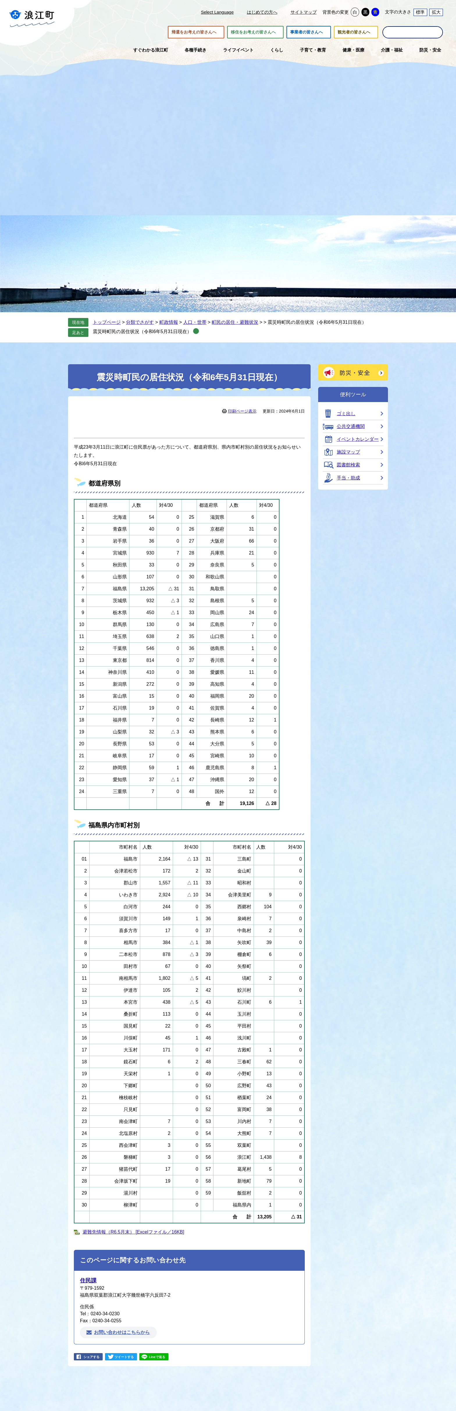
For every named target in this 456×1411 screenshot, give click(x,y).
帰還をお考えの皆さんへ (194, 32)
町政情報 (168, 322)
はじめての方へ (262, 12)
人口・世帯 (194, 322)
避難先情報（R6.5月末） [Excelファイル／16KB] (133, 1231)
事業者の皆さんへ (306, 32)
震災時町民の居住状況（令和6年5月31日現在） (142, 331)
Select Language (217, 12)
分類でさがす (140, 322)
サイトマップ (304, 12)
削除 (196, 331)
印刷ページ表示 (242, 411)
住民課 (88, 1280)
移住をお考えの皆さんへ (253, 32)
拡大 (436, 12)
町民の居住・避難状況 (235, 322)
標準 (420, 12)
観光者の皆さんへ (354, 32)
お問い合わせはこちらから (122, 1332)
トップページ (107, 322)
